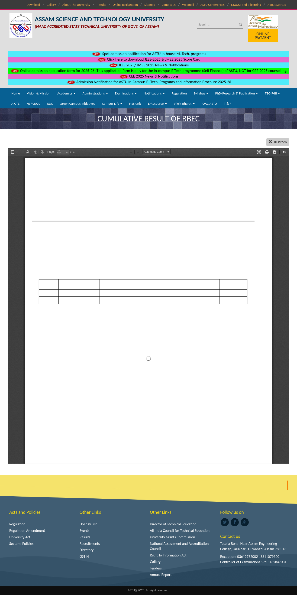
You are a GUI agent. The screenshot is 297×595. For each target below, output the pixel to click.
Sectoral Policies (21, 543)
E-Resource (157, 103)
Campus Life (112, 103)
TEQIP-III (272, 93)
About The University (76, 5)
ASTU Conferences (212, 5)
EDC (50, 103)
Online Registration (125, 5)
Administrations (95, 93)
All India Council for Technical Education (180, 530)
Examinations (126, 93)
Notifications (154, 93)
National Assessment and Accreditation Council (179, 546)
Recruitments (90, 543)
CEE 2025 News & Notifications (148, 76)
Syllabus (201, 93)
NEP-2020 (33, 103)
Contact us (169, 5)
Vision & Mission (38, 93)
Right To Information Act (168, 555)
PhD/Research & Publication (236, 93)
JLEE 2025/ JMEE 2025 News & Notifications (148, 65)
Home (15, 93)
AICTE (15, 103)
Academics (66, 93)
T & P (227, 103)
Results (101, 5)
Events (84, 530)
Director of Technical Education (173, 524)
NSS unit (135, 103)
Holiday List (88, 524)
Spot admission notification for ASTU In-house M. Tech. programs (148, 53)
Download (33, 5)
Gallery (51, 5)
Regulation (179, 93)
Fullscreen (278, 142)
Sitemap (149, 5)
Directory (87, 550)
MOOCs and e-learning (246, 5)
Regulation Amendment (27, 530)
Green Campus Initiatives (77, 103)
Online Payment (263, 35)
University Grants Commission (172, 537)
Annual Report (161, 574)
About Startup (277, 5)
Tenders (156, 568)
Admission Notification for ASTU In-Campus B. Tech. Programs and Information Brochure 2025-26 (148, 81)
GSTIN (84, 556)
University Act (19, 537)
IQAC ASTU (209, 103)
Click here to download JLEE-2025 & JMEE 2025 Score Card (148, 59)
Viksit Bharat (184, 103)
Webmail (188, 5)
